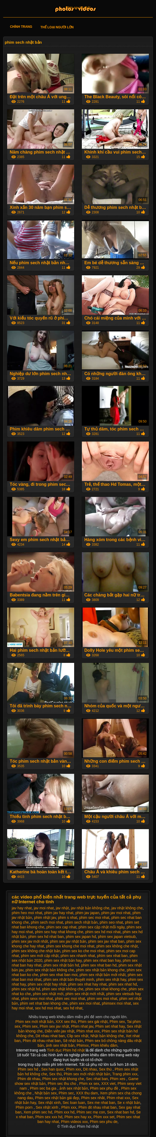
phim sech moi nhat (47, 922)
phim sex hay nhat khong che (59, 932)
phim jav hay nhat (58, 913)
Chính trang (21, 27)
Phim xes (118, 1079)
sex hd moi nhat (48, 1008)
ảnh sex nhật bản (60, 1045)
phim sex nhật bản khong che (100, 970)
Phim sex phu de (103, 1122)
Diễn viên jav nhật (59, 1031)
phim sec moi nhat (94, 917)
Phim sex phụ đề (104, 1088)
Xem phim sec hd (38, 1112)
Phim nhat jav (82, 1026)
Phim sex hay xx (77, 1117)
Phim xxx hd (64, 1112)
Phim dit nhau (28, 1079)
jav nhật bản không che (90, 908)
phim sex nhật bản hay (63, 960)
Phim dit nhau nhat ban (42, 1041)
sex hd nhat (72, 1008)
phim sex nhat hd (123, 984)
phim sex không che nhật (117, 946)
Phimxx (83, 1045)
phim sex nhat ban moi (59, 975)
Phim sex (117, 1021)
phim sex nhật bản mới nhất (102, 975)
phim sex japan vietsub (117, 936)
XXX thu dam (87, 1093)
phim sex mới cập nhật (40, 956)
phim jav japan (87, 913)
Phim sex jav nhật (54, 1026)
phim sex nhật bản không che (49, 970)
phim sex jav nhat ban (106, 941)
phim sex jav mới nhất (30, 941)
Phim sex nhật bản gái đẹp (57, 1098)
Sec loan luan (74, 1102)
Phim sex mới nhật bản (34, 1021)
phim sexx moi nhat (37, 998)
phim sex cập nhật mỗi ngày (101, 927)
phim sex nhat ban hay (102, 960)
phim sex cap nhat (61, 927)
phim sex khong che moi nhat (70, 946)
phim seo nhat (111, 922)
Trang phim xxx (124, 1074)
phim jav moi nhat (116, 913)
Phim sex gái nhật (93, 1021)
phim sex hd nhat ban (46, 936)
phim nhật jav (45, 917)
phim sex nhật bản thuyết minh (68, 979)
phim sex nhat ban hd (99, 965)
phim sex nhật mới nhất (84, 994)
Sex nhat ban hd (120, 1112)
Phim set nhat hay (110, 1026)
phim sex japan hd (81, 936)
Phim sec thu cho (62, 1083)
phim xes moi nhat (102, 998)
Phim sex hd (28, 1069)
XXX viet (108, 1083)
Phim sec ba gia (43, 1088)
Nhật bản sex (46, 1093)
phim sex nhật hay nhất (47, 984)
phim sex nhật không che (62, 989)
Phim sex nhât (93, 1098)
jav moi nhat (44, 908)
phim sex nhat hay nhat (87, 984)
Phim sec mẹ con (91, 1112)
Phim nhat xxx (88, 1031)
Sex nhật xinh (49, 1102)
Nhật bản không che (107, 1036)
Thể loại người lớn (57, 27)
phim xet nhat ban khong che (44, 1003)
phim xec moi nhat (70, 998)
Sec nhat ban (97, 1079)
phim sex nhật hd (26, 989)
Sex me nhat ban (101, 1102)
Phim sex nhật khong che (63, 1079)
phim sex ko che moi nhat (83, 951)
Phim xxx (73, 1069)
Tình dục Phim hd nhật (66, 1050)
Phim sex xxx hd (48, 1117)
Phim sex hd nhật (78, 8)
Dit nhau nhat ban (50, 1036)
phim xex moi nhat (85, 1003)
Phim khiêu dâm (104, 1045)
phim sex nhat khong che (106, 989)
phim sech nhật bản (81, 922)
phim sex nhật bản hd (61, 965)
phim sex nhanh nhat (78, 956)
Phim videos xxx (74, 1122)
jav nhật (62, 908)
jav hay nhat (22, 908)
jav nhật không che (127, 908)
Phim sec (66, 1093)
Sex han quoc (52, 1069)
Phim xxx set (103, 1117)
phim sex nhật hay (111, 979)
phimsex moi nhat (116, 1003)
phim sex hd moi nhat (103, 932)
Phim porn (25, 1107)
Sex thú (106, 1069)
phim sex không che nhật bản (36, 951)
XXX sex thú (66, 1021)
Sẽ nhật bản (73, 1041)
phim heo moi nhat (27, 913)
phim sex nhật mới (48, 994)
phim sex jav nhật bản (68, 941)
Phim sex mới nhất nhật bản (87, 1074)
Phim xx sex (89, 1083)
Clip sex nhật (77, 1036)
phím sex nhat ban (112, 956)
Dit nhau (90, 1069)
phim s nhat (67, 917)
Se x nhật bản (128, 1102)
